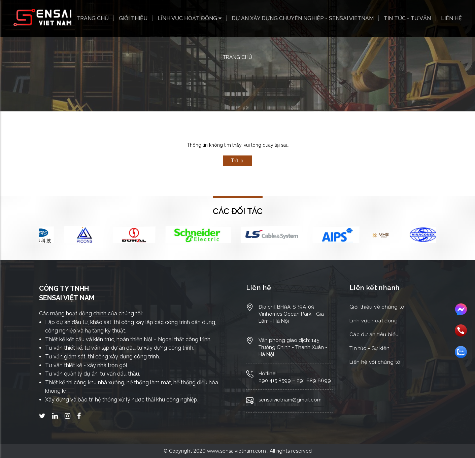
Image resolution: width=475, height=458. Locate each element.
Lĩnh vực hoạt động (190, 18)
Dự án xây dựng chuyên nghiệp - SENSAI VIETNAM (303, 18)
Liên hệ (451, 18)
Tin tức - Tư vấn (407, 18)
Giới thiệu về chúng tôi (377, 307)
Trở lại (237, 160)
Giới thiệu (133, 18)
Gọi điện (461, 330)
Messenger (461, 309)
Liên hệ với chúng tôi (375, 362)
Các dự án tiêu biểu (374, 334)
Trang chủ (92, 18)
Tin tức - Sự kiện (369, 348)
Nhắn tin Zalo (461, 352)
